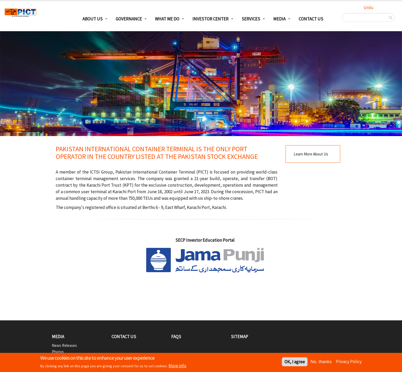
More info (177, 366)
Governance (129, 19)
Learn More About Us (311, 154)
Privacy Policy (349, 362)
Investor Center (210, 19)
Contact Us (311, 19)
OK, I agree (294, 362)
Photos (58, 351)
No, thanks (321, 362)
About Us (92, 19)
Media (279, 19)
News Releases (64, 345)
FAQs (176, 336)
